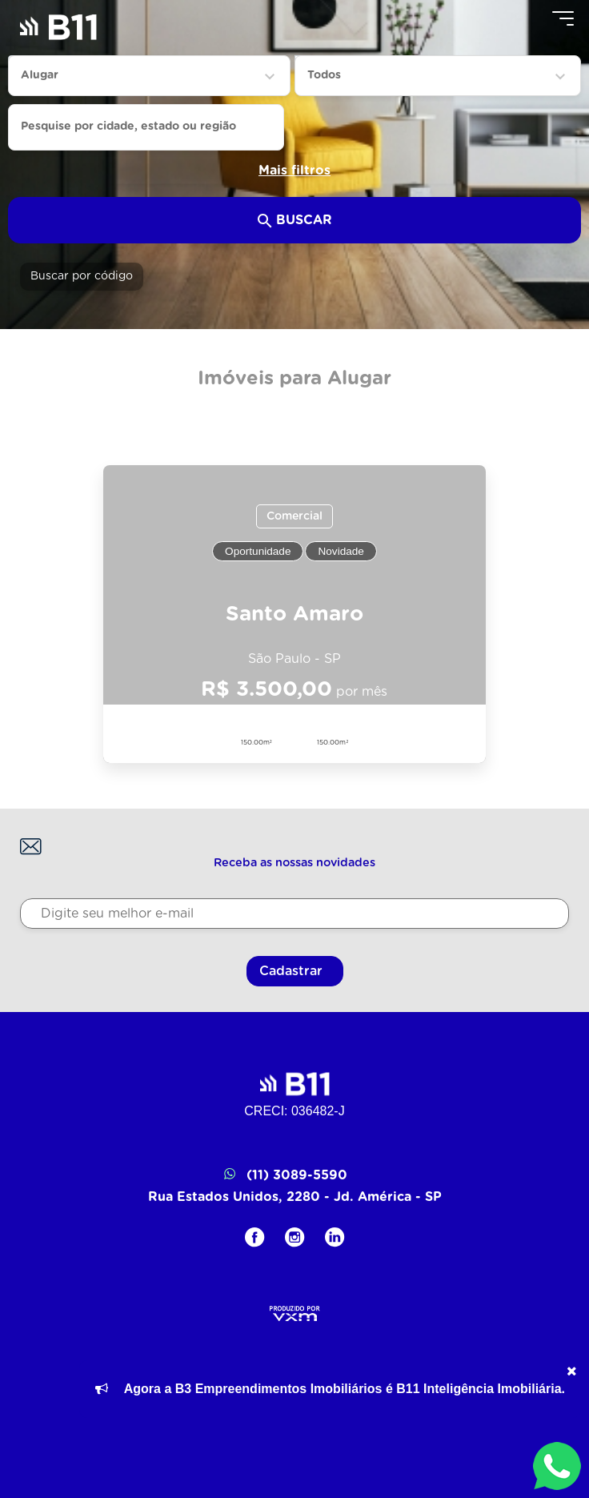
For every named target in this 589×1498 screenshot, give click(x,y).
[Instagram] (295, 1237)
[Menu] (563, 18)
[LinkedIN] (335, 1237)
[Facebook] (255, 1237)
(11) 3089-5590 (295, 1175)
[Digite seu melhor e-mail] (294, 913)
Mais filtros (294, 170)
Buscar (295, 221)
